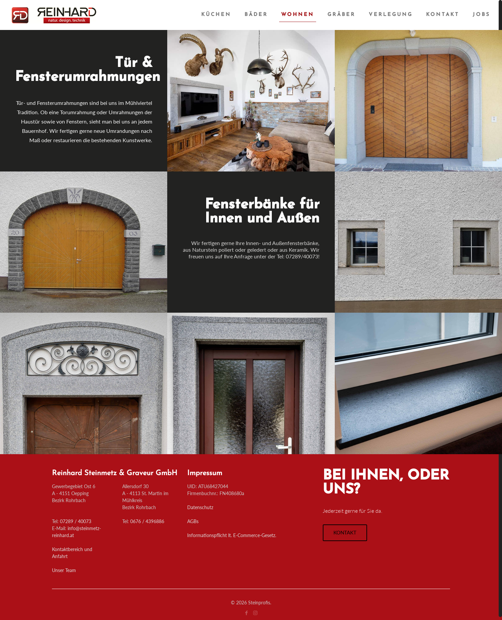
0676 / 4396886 (147, 521)
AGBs (193, 521)
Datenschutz (200, 507)
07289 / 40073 (75, 521)
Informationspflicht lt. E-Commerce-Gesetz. (231, 535)
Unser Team (64, 570)
